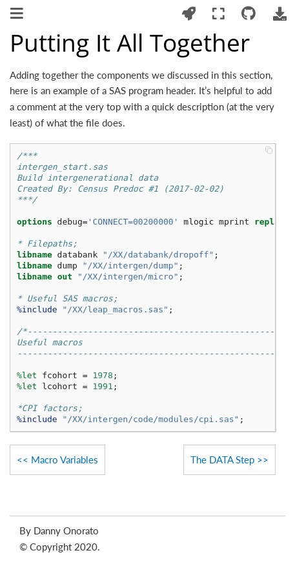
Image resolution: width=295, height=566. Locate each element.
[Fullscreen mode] (218, 14)
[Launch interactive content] (188, 14)
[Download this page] (279, 14)
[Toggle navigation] (18, 15)
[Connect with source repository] (248, 14)
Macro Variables (64, 459)
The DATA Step (222, 459)
